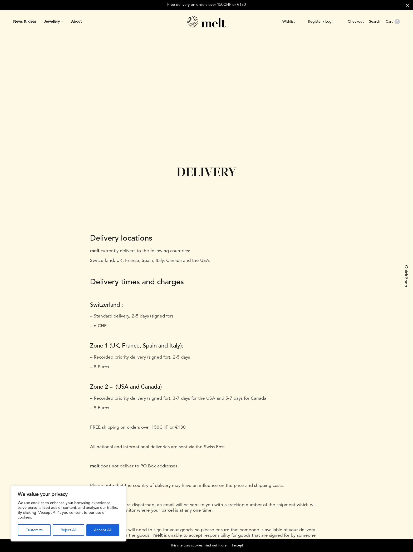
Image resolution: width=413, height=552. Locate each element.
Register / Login (321, 21)
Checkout (356, 21)
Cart (393, 21)
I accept (237, 545)
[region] (68, 513)
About (76, 21)
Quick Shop (406, 276)
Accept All (102, 530)
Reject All (68, 530)
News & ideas (24, 21)
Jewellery (52, 21)
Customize (34, 530)
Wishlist (288, 21)
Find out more (215, 545)
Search (374, 21)
